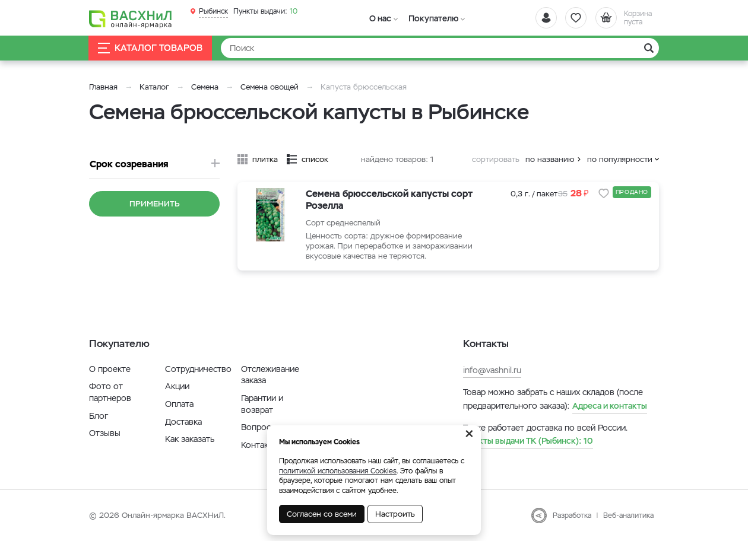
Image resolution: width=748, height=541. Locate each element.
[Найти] (440, 48)
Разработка (572, 515)
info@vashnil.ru (492, 370)
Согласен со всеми (322, 514)
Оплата (179, 404)
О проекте (110, 369)
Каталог (154, 87)
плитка (265, 159)
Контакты (259, 445)
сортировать (495, 159)
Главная (103, 87)
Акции (177, 386)
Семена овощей (269, 87)
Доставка (183, 421)
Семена (204, 87)
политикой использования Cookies (338, 471)
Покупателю (429, 18)
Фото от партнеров (110, 392)
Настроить (395, 514)
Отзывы (105, 433)
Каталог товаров (151, 48)
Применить (154, 204)
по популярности (619, 159)
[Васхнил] (130, 18)
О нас (379, 18)
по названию (550, 159)
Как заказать (189, 439)
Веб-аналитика (628, 515)
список (315, 159)
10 (265, 11)
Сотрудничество (198, 369)
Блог (98, 415)
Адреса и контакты (609, 405)
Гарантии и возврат (262, 404)
